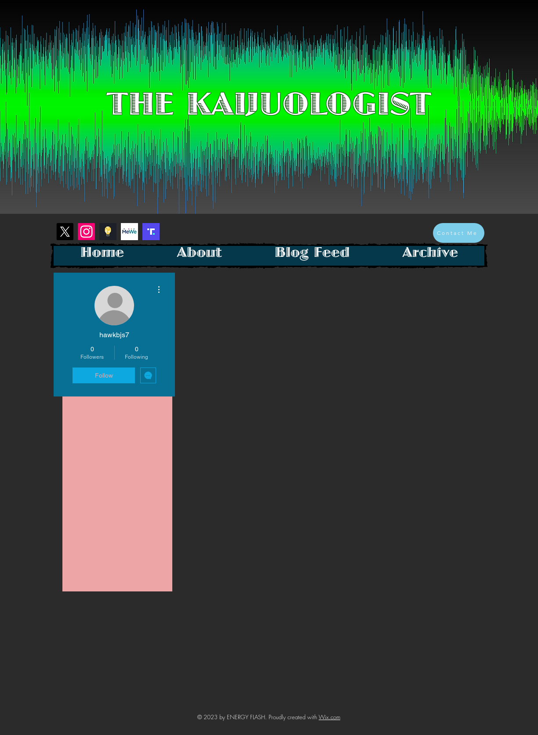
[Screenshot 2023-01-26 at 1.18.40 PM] (107, 231)
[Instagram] (86, 231)
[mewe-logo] (129, 231)
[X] (64, 231)
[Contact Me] (458, 233)
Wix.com (329, 717)
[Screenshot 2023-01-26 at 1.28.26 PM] (151, 231)
